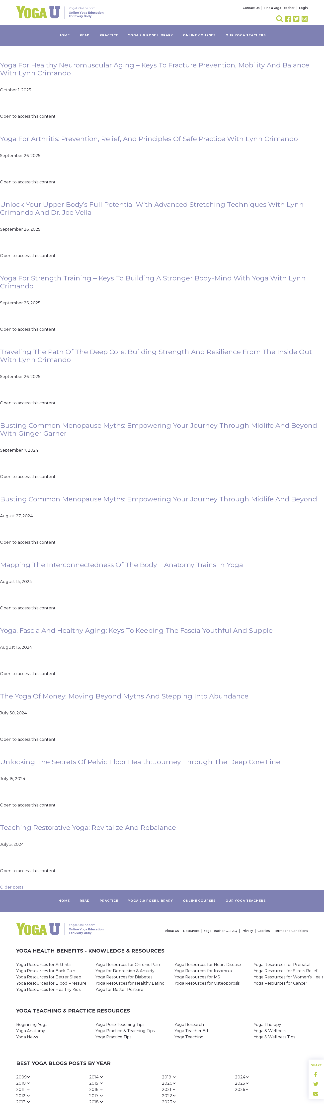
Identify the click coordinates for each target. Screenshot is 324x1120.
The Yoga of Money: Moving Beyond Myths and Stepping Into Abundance (124, 696)
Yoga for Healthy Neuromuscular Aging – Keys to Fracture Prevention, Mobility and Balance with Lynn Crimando (154, 69)
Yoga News (27, 1037)
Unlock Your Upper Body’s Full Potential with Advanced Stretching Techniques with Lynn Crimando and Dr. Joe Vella (152, 208)
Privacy (247, 931)
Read (85, 35)
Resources (191, 931)
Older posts (11, 887)
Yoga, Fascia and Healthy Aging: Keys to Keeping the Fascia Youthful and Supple (136, 630)
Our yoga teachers (246, 35)
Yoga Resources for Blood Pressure (51, 983)
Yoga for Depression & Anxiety (125, 970)
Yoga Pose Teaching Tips (119, 1024)
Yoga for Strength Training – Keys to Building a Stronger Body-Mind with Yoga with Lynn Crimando (153, 282)
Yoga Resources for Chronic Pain (127, 964)
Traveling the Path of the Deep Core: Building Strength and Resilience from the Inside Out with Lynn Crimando (156, 356)
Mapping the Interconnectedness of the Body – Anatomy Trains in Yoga (121, 565)
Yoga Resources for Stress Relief (286, 970)
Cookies (263, 931)
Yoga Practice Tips (113, 1037)
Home (64, 35)
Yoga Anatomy (30, 1030)
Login (303, 8)
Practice (109, 35)
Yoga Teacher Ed (191, 1030)
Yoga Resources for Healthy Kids (48, 989)
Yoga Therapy (267, 1024)
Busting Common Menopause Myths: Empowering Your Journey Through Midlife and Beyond (158, 499)
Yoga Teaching (189, 1037)
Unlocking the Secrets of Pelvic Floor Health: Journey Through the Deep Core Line (140, 762)
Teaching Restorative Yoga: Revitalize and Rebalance (88, 827)
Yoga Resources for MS (197, 977)
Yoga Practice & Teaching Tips (125, 1030)
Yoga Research (189, 1024)
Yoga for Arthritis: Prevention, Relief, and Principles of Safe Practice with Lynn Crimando (149, 139)
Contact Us (251, 8)
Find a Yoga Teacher (279, 8)
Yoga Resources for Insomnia (203, 970)
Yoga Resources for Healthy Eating (130, 983)
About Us (172, 931)
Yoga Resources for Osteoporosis (207, 983)
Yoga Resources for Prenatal (282, 964)
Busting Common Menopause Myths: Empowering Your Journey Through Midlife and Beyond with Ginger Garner (158, 429)
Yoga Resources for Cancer (280, 983)
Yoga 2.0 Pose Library (150, 35)
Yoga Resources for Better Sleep (48, 977)
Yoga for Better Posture (119, 989)
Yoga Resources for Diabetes (123, 977)
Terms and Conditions (291, 931)
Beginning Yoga (32, 1024)
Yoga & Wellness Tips (274, 1037)
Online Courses (199, 35)
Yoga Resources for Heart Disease (207, 964)
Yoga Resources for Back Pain (45, 970)
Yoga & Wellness (270, 1030)
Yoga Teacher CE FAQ (220, 931)
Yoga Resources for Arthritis (43, 964)
